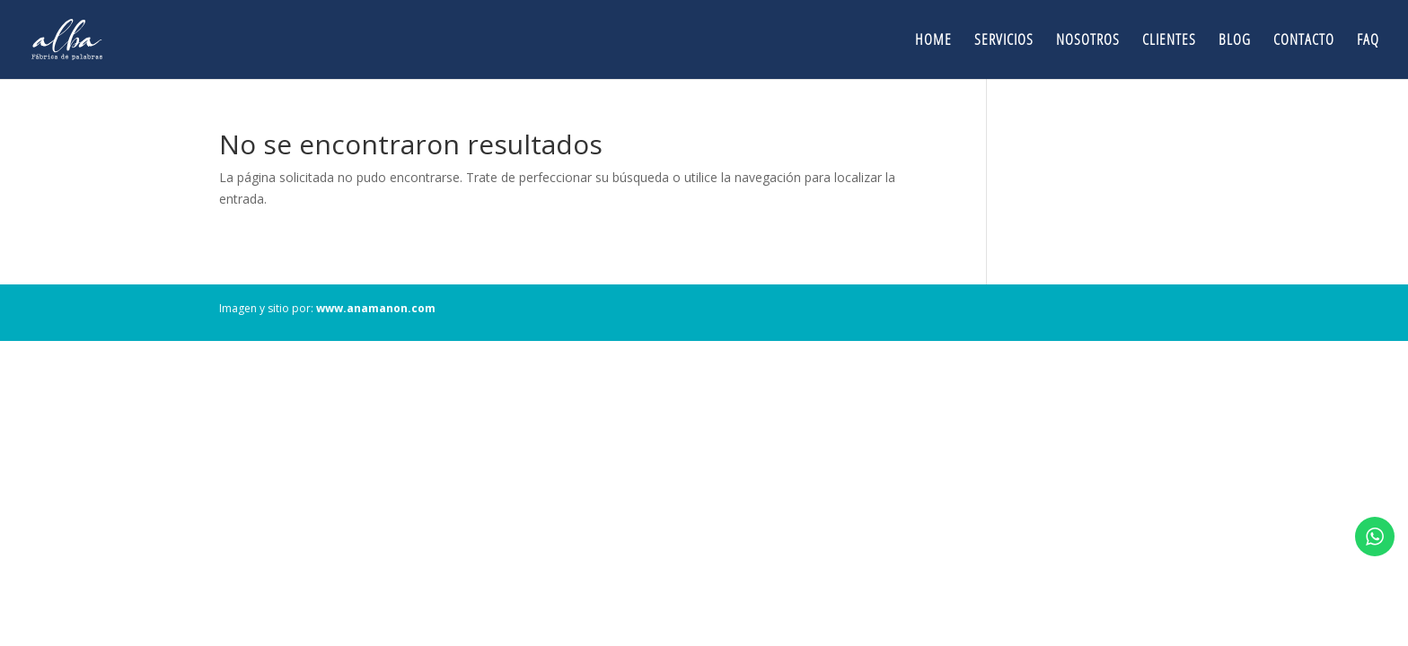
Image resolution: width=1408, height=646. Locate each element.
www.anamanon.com (376, 308)
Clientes (1169, 41)
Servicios (1004, 41)
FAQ (1368, 41)
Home (933, 41)
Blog (1235, 41)
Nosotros (1088, 41)
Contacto (1303, 41)
